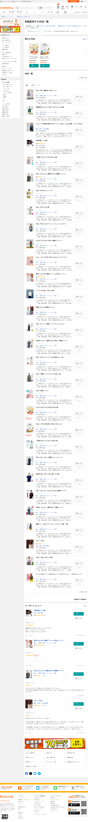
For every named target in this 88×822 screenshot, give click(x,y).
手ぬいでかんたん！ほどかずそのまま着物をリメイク (51, 490)
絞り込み (17, 8)
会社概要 (52, 797)
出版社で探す (5, 114)
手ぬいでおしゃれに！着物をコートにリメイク (49, 457)
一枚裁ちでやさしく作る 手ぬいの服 (45, 26)
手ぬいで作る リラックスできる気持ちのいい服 (49, 357)
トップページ (21, 797)
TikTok (19, 814)
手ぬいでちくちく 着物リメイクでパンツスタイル (50, 324)
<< (28, 80)
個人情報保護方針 (54, 805)
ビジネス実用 (58, 12)
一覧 (84, 39)
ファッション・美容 (52, 95)
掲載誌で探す (5, 112)
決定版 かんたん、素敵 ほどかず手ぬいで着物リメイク (51, 340)
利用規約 (52, 803)
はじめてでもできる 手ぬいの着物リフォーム (49, 240)
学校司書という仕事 (41, 140)
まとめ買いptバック (7, 56)
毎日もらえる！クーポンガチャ (9, 58)
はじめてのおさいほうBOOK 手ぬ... (33, 58)
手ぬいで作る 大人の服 (42, 207)
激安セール (5, 54)
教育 (43, 145)
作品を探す (37, 799)
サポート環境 (37, 805)
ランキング (21, 803)
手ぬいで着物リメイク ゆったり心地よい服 (48, 374)
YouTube (20, 816)
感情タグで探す (6, 116)
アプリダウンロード (39, 801)
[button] (34, 65)
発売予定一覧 (5, 38)
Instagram (20, 812)
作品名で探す (5, 108)
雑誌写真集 (65, 12)
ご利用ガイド (85, 12)
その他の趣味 (45, 129)
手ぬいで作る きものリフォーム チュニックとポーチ (51, 224)
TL (34, 12)
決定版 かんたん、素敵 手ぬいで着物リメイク (49, 507)
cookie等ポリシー (54, 809)
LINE (19, 809)
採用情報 (52, 801)
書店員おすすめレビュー (8, 70)
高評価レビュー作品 (7, 72)
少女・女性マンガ (19, 12)
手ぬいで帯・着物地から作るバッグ (46, 90)
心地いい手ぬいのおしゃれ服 (44, 557)
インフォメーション (39, 809)
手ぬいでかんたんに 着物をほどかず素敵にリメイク (51, 174)
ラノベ (42, 12)
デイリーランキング (7, 42)
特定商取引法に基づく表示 (57, 807)
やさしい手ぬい (40, 540)
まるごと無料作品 (6, 52)
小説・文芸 (50, 12)
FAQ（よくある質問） (39, 807)
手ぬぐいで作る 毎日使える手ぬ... (45, 57)
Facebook (20, 818)
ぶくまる (4, 74)
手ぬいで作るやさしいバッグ (44, 190)
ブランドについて (54, 799)
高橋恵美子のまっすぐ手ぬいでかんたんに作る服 (50, 107)
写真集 (4, 96)
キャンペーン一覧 (6, 68)
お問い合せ (37, 810)
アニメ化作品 (5, 45)
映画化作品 (5, 49)
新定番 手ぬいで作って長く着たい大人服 (47, 474)
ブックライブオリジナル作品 (9, 61)
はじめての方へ (77, 12)
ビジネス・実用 (7, 92)
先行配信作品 (5, 63)
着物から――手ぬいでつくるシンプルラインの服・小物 (52, 524)
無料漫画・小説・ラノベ (24, 799)
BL (27, 12)
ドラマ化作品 (5, 47)
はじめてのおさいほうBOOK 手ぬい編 (47, 407)
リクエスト (37, 812)
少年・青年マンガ (11, 12)
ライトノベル (6, 88)
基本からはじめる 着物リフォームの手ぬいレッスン (51, 274)
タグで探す (5, 106)
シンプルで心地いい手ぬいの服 (45, 290)
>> (84, 80)
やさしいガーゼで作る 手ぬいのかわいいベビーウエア (51, 257)
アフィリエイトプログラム (40, 814)
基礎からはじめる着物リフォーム (45, 307)
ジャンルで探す (6, 104)
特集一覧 (4, 66)
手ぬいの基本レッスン (42, 390)
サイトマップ (53, 810)
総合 (4, 12)
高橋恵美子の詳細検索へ (80, 599)
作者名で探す (5, 110)
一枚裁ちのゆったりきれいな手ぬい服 (67, 26)
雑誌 (4, 94)
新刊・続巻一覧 (6, 40)
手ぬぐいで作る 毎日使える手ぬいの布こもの (49, 424)
